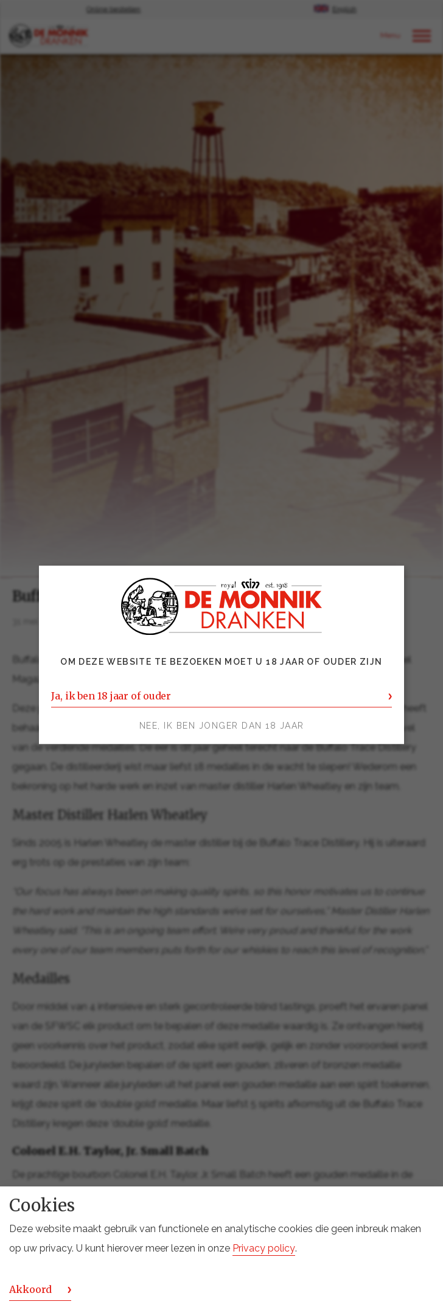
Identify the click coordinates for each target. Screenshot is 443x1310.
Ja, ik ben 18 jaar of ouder (111, 696)
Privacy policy (263, 1248)
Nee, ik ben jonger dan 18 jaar (221, 726)
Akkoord (30, 1289)
